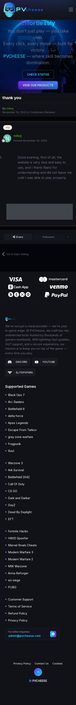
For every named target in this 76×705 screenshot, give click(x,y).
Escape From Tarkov (22, 429)
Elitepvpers (20, 372)
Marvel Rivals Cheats (22, 545)
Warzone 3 (15, 463)
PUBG (12, 587)
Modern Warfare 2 (20, 559)
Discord (17, 362)
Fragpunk (14, 443)
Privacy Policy (17, 620)
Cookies (57, 663)
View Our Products (38, 85)
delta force (15, 415)
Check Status (38, 74)
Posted (30, 140)
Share (18, 237)
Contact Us (42, 663)
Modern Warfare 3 (20, 552)
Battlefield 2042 (19, 477)
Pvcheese (38, 680)
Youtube (45, 362)
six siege (14, 580)
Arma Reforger (18, 573)
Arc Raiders (16, 401)
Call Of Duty (16, 484)
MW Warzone (17, 566)
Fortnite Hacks (18, 531)
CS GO (12, 491)
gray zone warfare (20, 436)
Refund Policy (17, 613)
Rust (11, 450)
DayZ (11, 505)
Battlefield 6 (16, 408)
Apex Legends (18, 422)
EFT (11, 519)
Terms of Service (20, 606)
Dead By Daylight (20, 512)
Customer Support (20, 599)
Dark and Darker (19, 498)
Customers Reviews (42, 112)
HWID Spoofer (18, 538)
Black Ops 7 (16, 394)
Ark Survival (16, 470)
